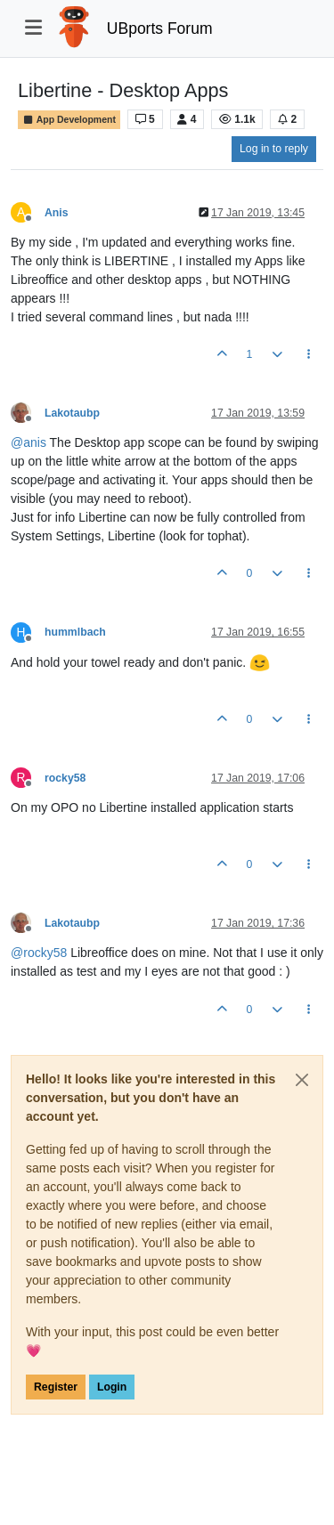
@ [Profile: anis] (28, 442)
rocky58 (65, 778)
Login (111, 1387)
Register (55, 1387)
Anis (57, 213)
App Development (69, 120)
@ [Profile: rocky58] (39, 952)
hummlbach (75, 632)
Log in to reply (274, 148)
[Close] (301, 1080)
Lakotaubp (72, 413)
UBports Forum (160, 28)
